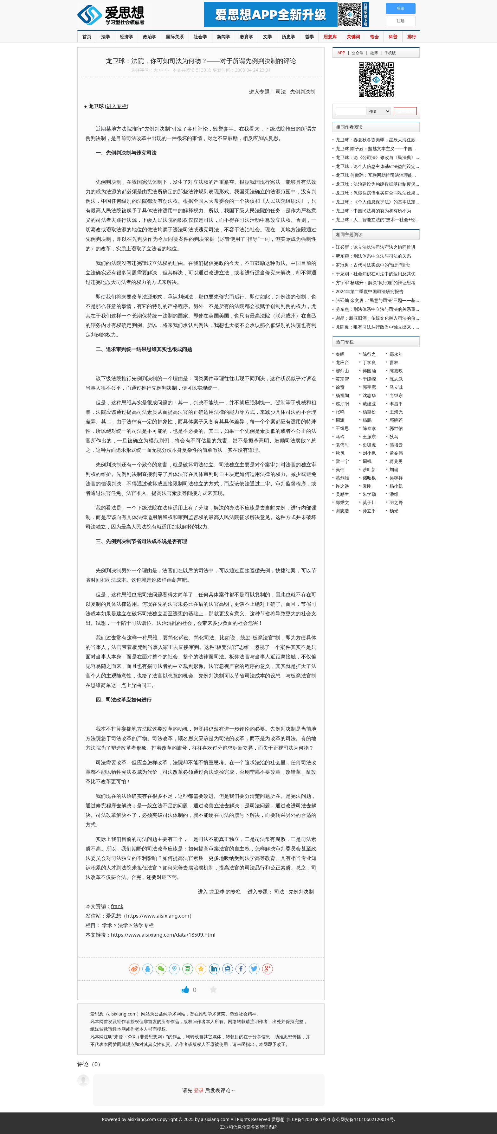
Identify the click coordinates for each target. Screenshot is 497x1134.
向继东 (396, 395)
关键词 (353, 37)
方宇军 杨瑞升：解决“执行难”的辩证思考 (376, 282)
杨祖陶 (342, 395)
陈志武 (396, 379)
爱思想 (127, 16)
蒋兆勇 (396, 461)
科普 (393, 37)
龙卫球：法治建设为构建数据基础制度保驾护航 (382, 184)
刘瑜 (394, 469)
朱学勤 (369, 494)
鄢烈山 (342, 371)
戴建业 (369, 403)
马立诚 (396, 387)
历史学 (288, 37)
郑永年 (396, 354)
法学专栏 (143, 925)
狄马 (394, 436)
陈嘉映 (396, 371)
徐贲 (340, 387)
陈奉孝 (369, 428)
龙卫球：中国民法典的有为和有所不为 (373, 211)
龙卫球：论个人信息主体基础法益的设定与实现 (382, 166)
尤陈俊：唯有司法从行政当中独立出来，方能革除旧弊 (389, 327)
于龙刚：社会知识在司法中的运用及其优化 (378, 274)
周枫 (367, 461)
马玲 (340, 436)
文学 (267, 37)
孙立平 (369, 511)
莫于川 (369, 502)
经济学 (126, 37)
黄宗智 (342, 379)
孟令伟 (396, 453)
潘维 (394, 494)
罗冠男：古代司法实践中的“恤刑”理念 (373, 265)
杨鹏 (367, 420)
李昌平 (396, 403)
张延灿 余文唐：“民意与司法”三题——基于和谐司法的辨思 (393, 300)
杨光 (394, 511)
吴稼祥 (396, 478)
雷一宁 (342, 461)
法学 (105, 37)
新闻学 (223, 37)
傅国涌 (369, 371)
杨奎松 (369, 412)
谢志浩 (342, 511)
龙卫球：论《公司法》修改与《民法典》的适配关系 (387, 157)
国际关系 (175, 37)
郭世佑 (396, 428)
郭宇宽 (369, 387)
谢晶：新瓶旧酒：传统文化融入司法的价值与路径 (384, 318)
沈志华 (369, 395)
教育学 (246, 37)
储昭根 (369, 478)
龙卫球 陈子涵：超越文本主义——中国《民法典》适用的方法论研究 (403, 148)
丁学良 (369, 362)
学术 (107, 925)
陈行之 (369, 354)
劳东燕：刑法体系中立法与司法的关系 (373, 256)
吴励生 (342, 494)
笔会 (374, 37)
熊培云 (396, 445)
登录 (199, 1090)
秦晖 (340, 354)
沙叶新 (369, 469)
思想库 (330, 37)
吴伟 (340, 469)
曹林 (394, 362)
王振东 (369, 436)
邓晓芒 (396, 420)
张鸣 (340, 412)
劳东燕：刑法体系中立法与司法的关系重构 (378, 309)
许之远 (342, 486)
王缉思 (342, 428)
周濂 (340, 420)
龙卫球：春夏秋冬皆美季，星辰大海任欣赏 (378, 140)
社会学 (200, 37)
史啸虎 (369, 445)
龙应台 (342, 362)
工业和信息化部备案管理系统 (248, 1127)
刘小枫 (369, 453)
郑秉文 (342, 502)
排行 (411, 37)
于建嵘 (369, 379)
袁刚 (367, 486)
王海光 (396, 412)
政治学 (149, 37)
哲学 (309, 37)
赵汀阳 (342, 403)
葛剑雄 (342, 478)
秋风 (340, 453)
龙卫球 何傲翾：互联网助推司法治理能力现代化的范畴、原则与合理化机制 (409, 175)
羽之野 (396, 502)
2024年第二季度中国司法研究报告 (369, 291)
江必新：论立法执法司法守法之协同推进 (376, 247)
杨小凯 (396, 486)
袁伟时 (342, 445)
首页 (86, 37)
